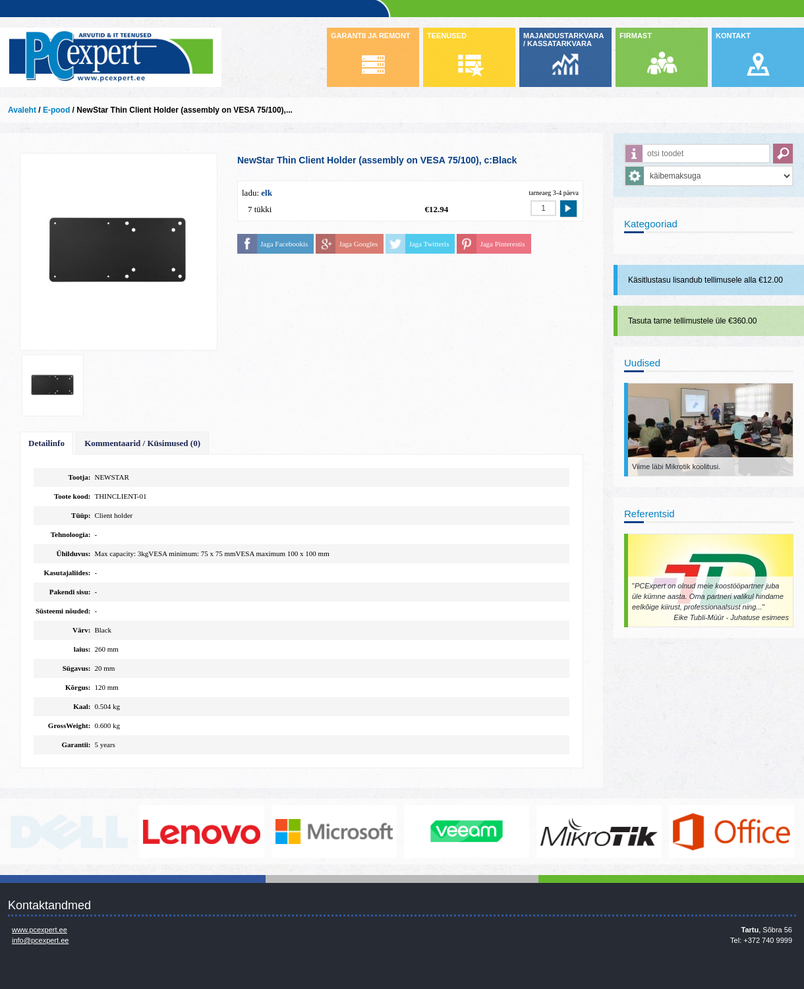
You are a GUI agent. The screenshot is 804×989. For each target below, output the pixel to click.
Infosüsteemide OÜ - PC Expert (110, 57)
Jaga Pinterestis (502, 244)
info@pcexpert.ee (40, 940)
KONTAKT (733, 36)
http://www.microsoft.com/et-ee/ (334, 831)
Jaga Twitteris (429, 244)
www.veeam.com (466, 831)
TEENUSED (447, 36)
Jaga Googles (358, 244)
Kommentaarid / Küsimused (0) (142, 443)
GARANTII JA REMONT (371, 36)
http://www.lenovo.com (201, 831)
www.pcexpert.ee (39, 930)
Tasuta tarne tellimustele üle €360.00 (692, 320)
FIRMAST (635, 36)
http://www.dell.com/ (69, 831)
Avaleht (22, 110)
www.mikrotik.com (599, 831)
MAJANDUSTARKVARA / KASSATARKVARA (563, 39)
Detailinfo (46, 443)
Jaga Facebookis (284, 244)
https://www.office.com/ (731, 831)
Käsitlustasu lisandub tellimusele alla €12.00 (705, 280)
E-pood (56, 110)
